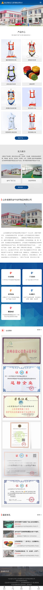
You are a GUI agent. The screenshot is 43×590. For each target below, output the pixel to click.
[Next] (41, 174)
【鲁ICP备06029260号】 (21, 580)
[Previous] (2, 174)
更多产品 (20, 138)
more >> (39, 330)
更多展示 (20, 187)
